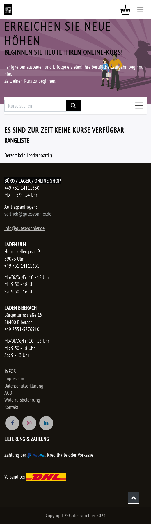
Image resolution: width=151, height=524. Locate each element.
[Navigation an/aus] (140, 9)
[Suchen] (73, 106)
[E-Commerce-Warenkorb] (125, 9)
